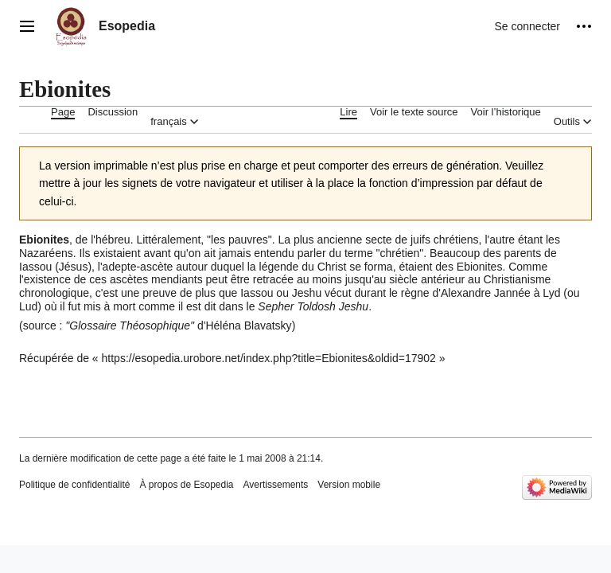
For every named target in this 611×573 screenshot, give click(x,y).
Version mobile (348, 484)
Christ (332, 266)
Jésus (73, 266)
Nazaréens (46, 253)
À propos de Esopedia (186, 484)
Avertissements (276, 484)
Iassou (35, 266)
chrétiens (456, 239)
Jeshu (306, 292)
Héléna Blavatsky (248, 325)
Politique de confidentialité (74, 484)
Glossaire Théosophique (129, 325)
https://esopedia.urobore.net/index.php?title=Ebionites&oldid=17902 (269, 358)
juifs (420, 239)
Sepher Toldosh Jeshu (313, 306)
